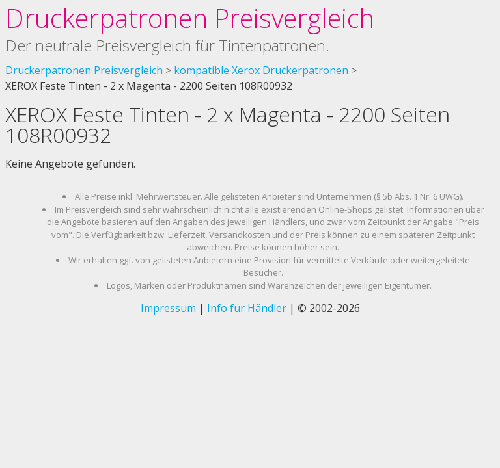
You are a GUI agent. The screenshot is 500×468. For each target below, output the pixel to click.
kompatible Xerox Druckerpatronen (261, 70)
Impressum (168, 308)
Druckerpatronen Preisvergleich (189, 18)
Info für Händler (246, 308)
